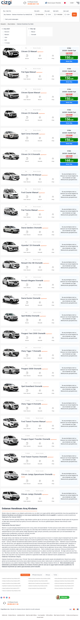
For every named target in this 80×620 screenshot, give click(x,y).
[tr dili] (65, 3)
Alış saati (47, 11)
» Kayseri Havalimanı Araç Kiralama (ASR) (11, 583)
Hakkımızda (4, 615)
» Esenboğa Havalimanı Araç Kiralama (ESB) (38, 581)
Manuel (32, 32)
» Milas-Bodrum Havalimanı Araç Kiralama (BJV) (38, 583)
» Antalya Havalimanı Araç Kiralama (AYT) (11, 581)
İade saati (66, 11)
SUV (5, 40)
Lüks (5, 37)
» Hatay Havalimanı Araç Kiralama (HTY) (10, 588)
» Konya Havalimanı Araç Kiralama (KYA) (37, 588)
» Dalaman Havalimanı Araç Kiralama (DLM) (37, 585)
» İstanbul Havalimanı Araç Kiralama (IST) (11, 578)
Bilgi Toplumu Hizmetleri (59, 615)
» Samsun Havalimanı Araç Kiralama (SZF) (63, 588)
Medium (6, 34)
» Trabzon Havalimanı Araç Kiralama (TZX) (11, 590)
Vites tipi (31, 29)
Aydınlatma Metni (21, 615)
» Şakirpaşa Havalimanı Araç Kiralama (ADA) (64, 581)
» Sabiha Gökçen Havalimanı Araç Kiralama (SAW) (39, 578)
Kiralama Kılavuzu (12, 615)
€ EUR (72, 3)
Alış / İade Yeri (7, 11)
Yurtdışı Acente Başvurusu (72, 615)
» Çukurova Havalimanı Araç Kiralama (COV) (64, 583)
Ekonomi (6, 32)
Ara (74, 14)
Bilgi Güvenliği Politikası (31, 615)
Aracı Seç (69, 61)
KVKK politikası (49, 615)
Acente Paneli (40, 617)
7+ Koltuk (6, 43)
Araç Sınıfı (6, 29)
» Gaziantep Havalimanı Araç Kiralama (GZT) (64, 585)
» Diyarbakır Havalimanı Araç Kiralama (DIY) (11, 585)
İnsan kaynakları (41, 615)
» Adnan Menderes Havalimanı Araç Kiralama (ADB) (65, 578)
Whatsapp (62, 597)
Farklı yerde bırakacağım (10, 19)
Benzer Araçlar (37, 48)
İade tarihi (55, 11)
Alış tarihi (36, 11)
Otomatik (32, 34)
